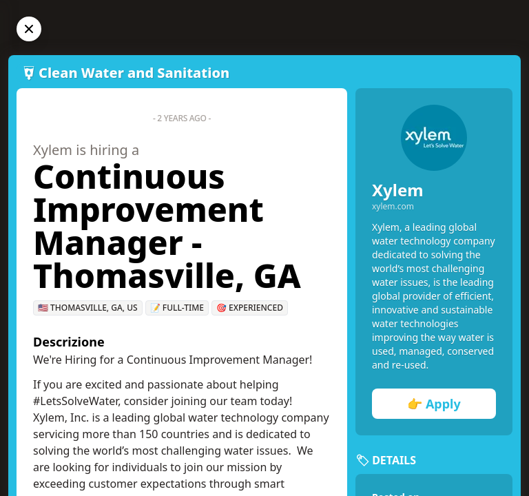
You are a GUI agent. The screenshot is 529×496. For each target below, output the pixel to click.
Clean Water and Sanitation (134, 72)
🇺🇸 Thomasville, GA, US (88, 307)
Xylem (398, 189)
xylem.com (393, 206)
